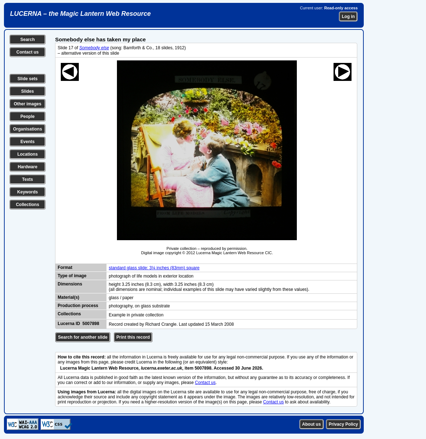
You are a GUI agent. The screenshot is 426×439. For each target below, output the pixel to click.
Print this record (133, 337)
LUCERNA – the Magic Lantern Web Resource (80, 13)
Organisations (27, 129)
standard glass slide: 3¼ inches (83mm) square (154, 267)
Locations (27, 154)
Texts (27, 179)
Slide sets (27, 78)
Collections (27, 204)
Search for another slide (82, 337)
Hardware (27, 166)
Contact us (27, 52)
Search (27, 39)
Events (28, 141)
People (28, 116)
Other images (27, 103)
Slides (27, 91)
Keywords (27, 192)
